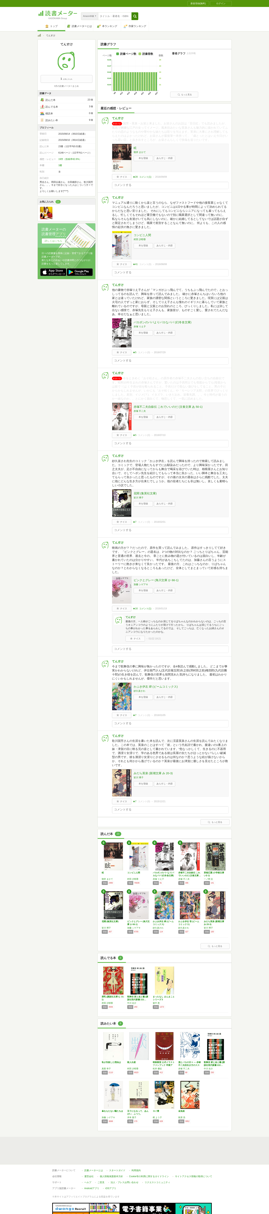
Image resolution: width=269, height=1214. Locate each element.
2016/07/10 (160, 435)
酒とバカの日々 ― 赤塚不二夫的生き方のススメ (189, 1065)
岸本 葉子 (131, 1117)
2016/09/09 (161, 177)
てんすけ (118, 118)
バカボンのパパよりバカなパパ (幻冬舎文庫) (162, 322)
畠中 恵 (156, 1003)
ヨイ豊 (156, 1111)
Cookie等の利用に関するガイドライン (149, 1158)
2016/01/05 (160, 715)
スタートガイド (117, 1153)
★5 (135, 352)
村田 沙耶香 (140, 239)
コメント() (145, 177)
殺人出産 (131, 1062)
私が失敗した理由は (111, 1062)
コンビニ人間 (142, 235)
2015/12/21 (160, 801)
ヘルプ (87, 1164)
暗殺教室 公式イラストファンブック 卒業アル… (164, 1065)
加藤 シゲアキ (141, 584)
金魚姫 (181, 1111)
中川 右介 (131, 1003)
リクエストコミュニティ (157, 1164)
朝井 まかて (140, 152)
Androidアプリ (91, 1170)
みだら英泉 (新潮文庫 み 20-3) (153, 773)
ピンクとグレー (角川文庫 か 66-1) (156, 580)
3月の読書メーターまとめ (66, 86)
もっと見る (185, 94)
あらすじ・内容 (164, 158)
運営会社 (89, 1158)
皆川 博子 (138, 497)
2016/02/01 (160, 522)
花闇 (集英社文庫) (145, 493)
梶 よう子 (157, 1117)
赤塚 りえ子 (140, 326)
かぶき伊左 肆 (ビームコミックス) (156, 686)
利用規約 (136, 1153)
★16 (135, 608)
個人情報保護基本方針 (111, 1158)
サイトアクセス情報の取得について (193, 1158)
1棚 (60, 165)
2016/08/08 (161, 264)
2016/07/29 (160, 352)
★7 (135, 522)
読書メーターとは (93, 1153)
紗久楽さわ (139, 691)
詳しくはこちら (53, 240)
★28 (135, 177)
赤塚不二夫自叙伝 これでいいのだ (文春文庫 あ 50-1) (168, 406)
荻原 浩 (181, 1117)
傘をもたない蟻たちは (112, 1111)
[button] (135, 16)
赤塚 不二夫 (140, 411)
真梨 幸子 (106, 1068)
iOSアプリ (110, 1170)
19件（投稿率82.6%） (69, 159)
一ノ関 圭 (208, 879)
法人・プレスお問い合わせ (124, 1164)
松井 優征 (157, 1068)
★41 (135, 264)
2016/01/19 (161, 608)
